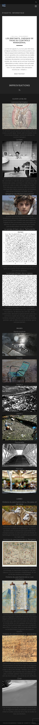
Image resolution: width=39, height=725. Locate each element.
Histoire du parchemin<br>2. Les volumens (19, 578)
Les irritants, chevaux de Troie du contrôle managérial (19, 40)
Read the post (19, 74)
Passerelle (19, 442)
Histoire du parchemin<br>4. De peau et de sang (19, 503)
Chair (19, 678)
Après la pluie (19, 331)
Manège (19, 469)
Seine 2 (19, 384)
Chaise (19, 358)
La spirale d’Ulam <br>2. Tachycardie (19, 229)
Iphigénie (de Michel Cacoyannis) (19, 194)
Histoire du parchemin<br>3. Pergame (19, 539)
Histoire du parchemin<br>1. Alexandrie (19, 634)
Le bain (19, 140)
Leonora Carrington (19, 102)
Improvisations (19, 85)
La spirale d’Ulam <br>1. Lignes (19, 273)
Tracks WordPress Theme (12, 723)
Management (23, 36)
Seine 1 (19, 413)
